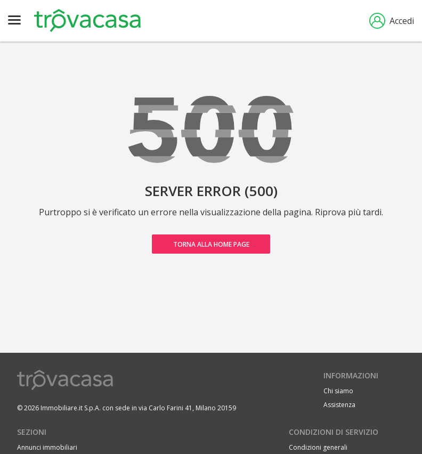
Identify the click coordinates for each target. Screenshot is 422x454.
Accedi (391, 21)
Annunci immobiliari (47, 447)
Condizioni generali (318, 447)
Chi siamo (338, 390)
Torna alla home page (211, 244)
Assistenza (339, 404)
